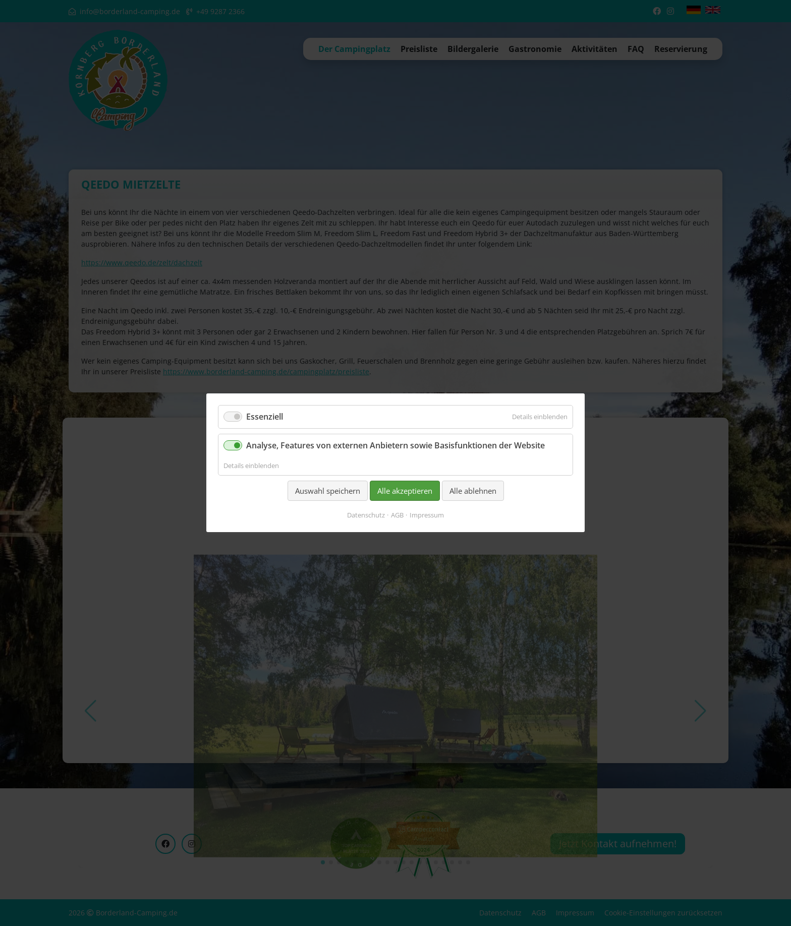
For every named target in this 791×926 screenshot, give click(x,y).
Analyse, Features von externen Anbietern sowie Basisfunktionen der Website (395, 445)
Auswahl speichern (327, 491)
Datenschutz (366, 515)
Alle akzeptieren (404, 491)
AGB (397, 515)
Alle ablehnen (472, 491)
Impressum (427, 515)
